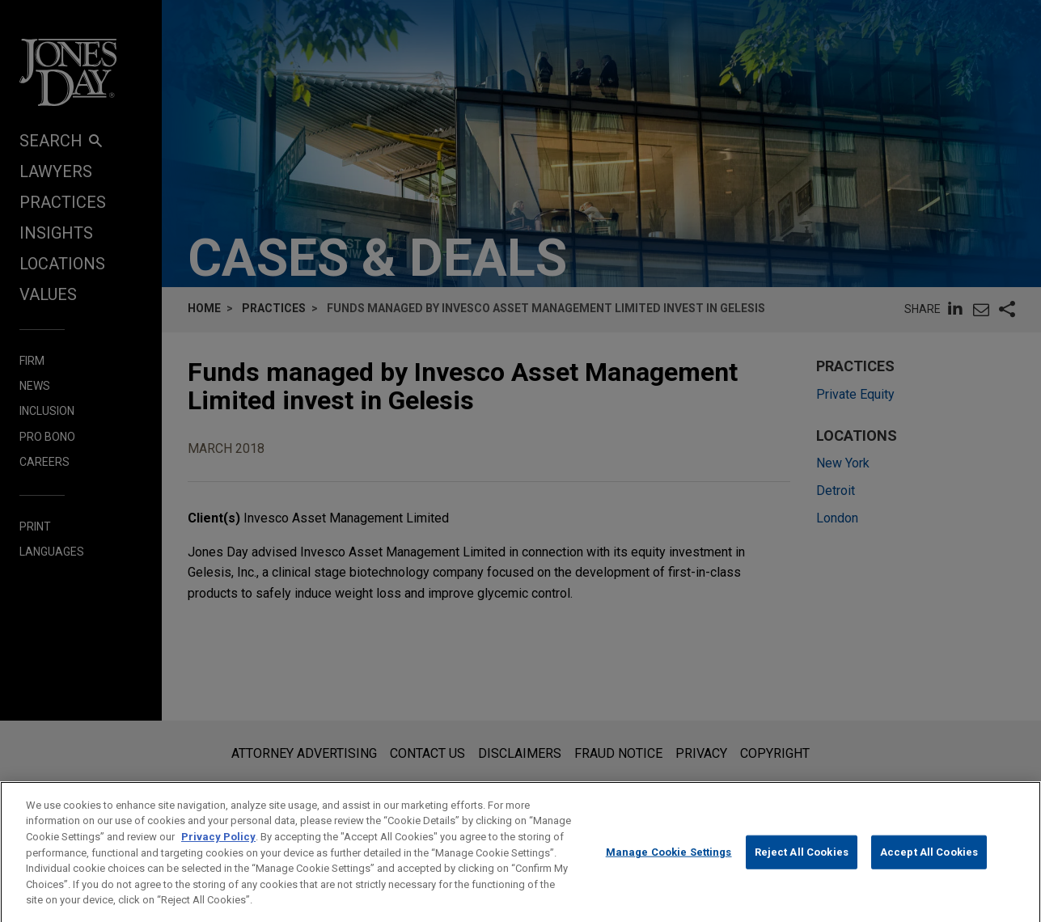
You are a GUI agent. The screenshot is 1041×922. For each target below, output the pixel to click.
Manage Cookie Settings (669, 869)
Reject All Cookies (801, 869)
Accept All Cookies (929, 869)
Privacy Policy (218, 853)
